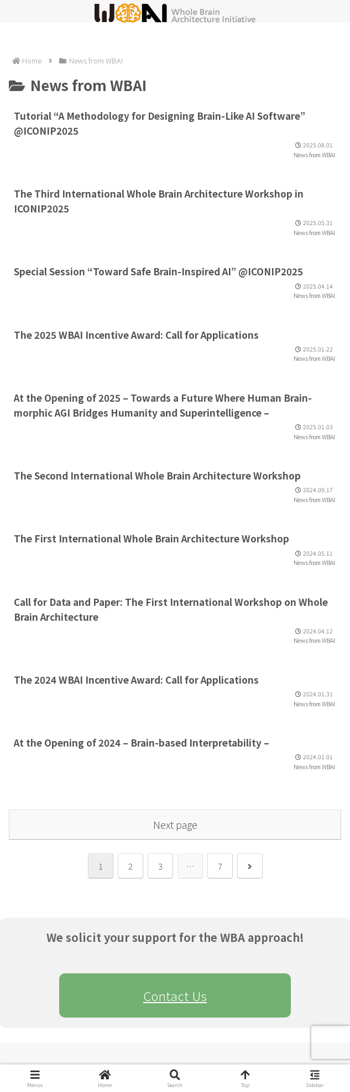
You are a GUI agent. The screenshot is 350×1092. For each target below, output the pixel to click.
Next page (175, 824)
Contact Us (175, 995)
